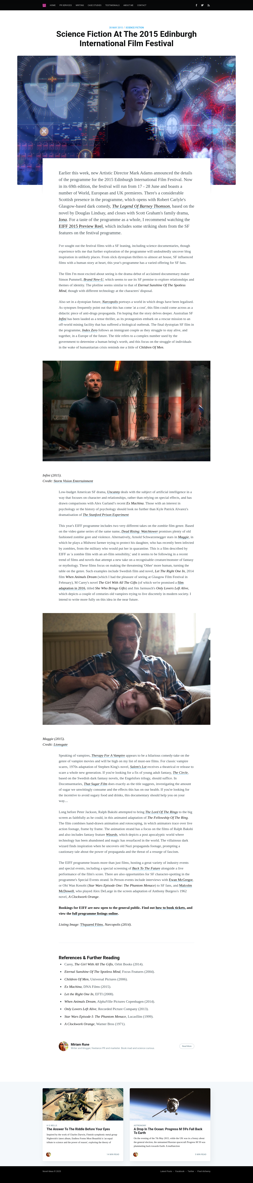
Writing (80, 5)
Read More (187, 1046)
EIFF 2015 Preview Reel (81, 226)
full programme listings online (95, 913)
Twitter (191, 1171)
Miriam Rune (80, 1044)
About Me (128, 5)
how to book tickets (170, 908)
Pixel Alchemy (203, 1171)
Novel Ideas (48, 1171)
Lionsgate (61, 744)
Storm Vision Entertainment (73, 481)
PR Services (66, 5)
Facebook (179, 1171)
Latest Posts (166, 1171)
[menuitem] (53, 5)
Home (53, 5)
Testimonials (112, 5)
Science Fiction (135, 27)
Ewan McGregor (180, 880)
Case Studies (94, 5)
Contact (142, 5)
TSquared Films (91, 924)
